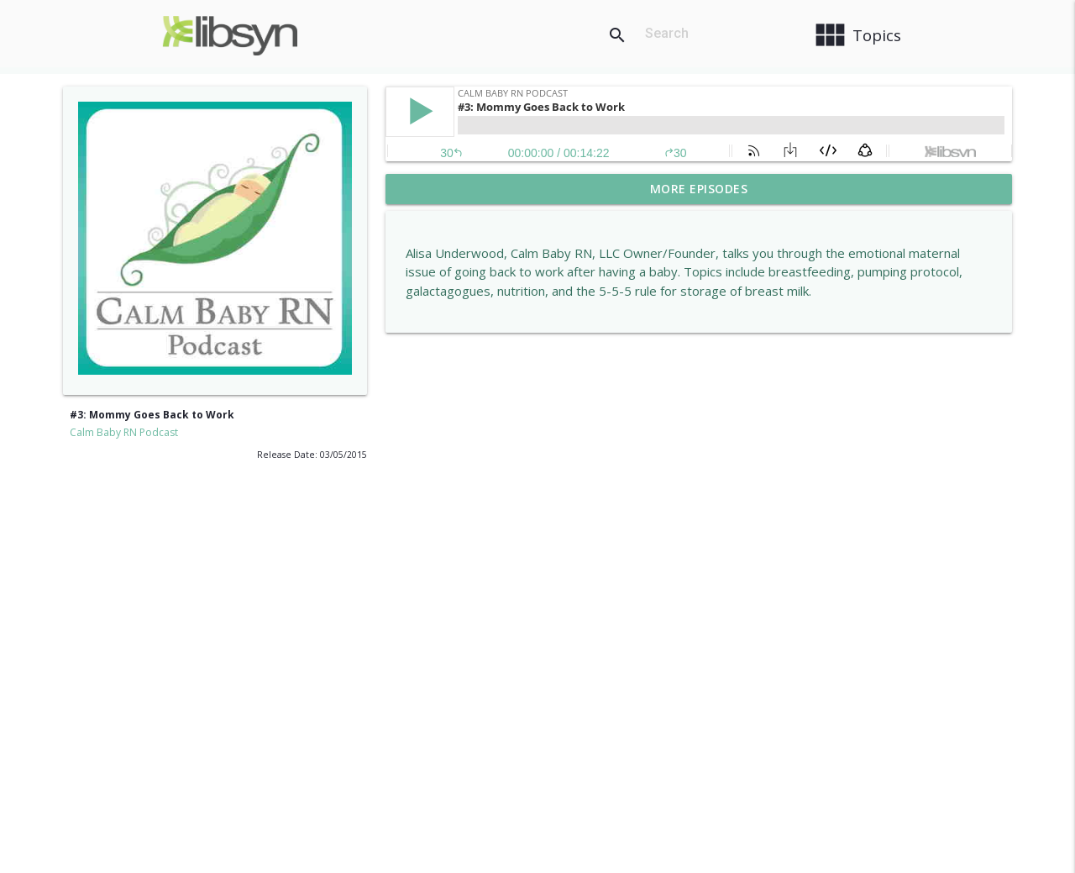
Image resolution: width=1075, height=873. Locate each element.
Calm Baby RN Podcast (124, 432)
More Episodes (699, 189)
